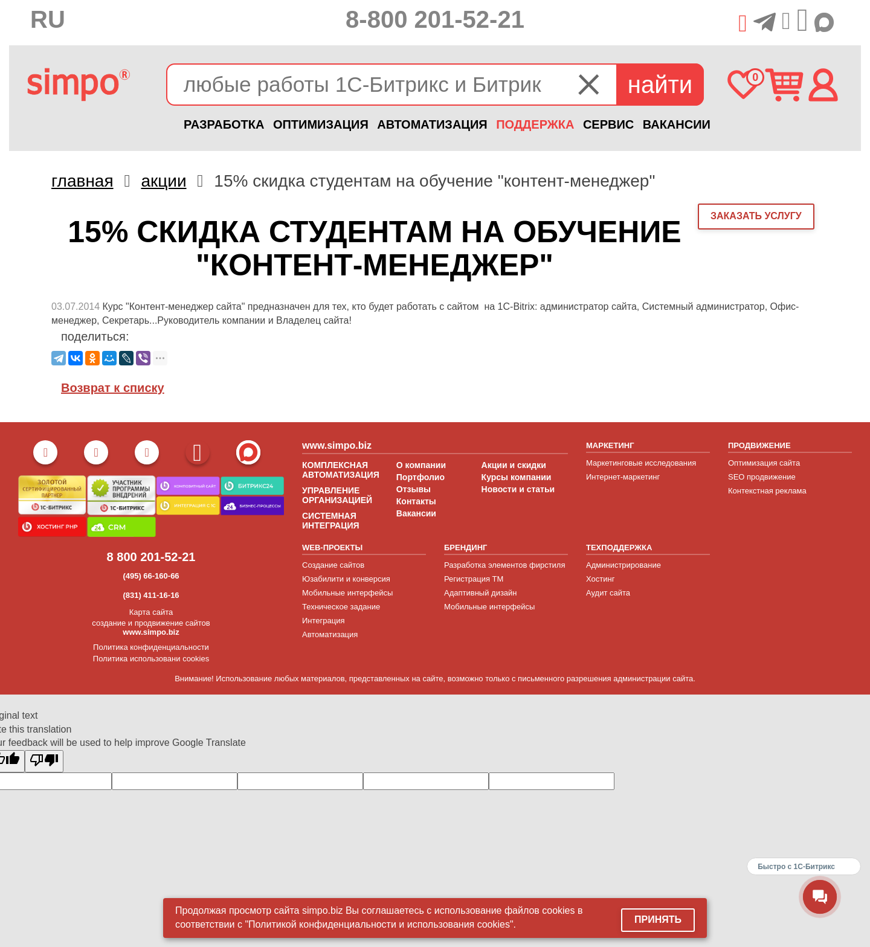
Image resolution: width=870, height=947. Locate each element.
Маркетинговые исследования (641, 462)
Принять (658, 919)
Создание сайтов (333, 565)
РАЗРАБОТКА (224, 124)
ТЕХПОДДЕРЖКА (619, 547)
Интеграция (323, 620)
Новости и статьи (518, 489)
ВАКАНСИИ (676, 124)
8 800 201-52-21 (151, 556)
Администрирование (623, 565)
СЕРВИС (608, 124)
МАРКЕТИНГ (610, 445)
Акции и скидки (514, 465)
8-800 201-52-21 (435, 19)
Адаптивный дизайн (480, 592)
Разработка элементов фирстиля (505, 565)
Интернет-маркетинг (623, 476)
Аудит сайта (608, 592)
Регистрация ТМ (473, 578)
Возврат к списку (112, 387)
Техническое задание (341, 606)
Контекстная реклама (767, 490)
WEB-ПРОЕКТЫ (332, 547)
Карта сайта (151, 612)
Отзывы (413, 489)
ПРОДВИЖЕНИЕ (759, 445)
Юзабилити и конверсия (346, 578)
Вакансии (416, 513)
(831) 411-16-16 (151, 595)
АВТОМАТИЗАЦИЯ (432, 124)
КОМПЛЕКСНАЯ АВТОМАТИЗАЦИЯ (340, 470)
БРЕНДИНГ (465, 547)
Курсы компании (517, 477)
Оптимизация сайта (764, 462)
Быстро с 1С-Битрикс (796, 866)
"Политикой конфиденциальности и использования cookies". (380, 924)
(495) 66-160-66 (151, 575)
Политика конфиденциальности (151, 647)
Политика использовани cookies (151, 658)
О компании (421, 465)
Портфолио (420, 477)
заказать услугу (756, 216)
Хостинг (600, 578)
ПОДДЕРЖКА (535, 124)
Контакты (416, 501)
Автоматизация (330, 634)
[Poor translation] (44, 761)
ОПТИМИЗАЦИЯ (321, 124)
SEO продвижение (762, 476)
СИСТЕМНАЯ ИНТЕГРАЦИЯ (330, 520)
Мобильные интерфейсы (347, 592)
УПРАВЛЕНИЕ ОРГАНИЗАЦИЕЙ (337, 495)
